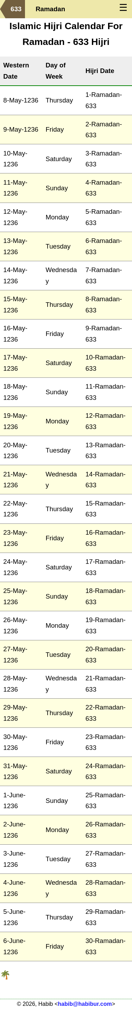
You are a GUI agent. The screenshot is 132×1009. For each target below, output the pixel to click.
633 (16, 9)
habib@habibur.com (85, 1004)
